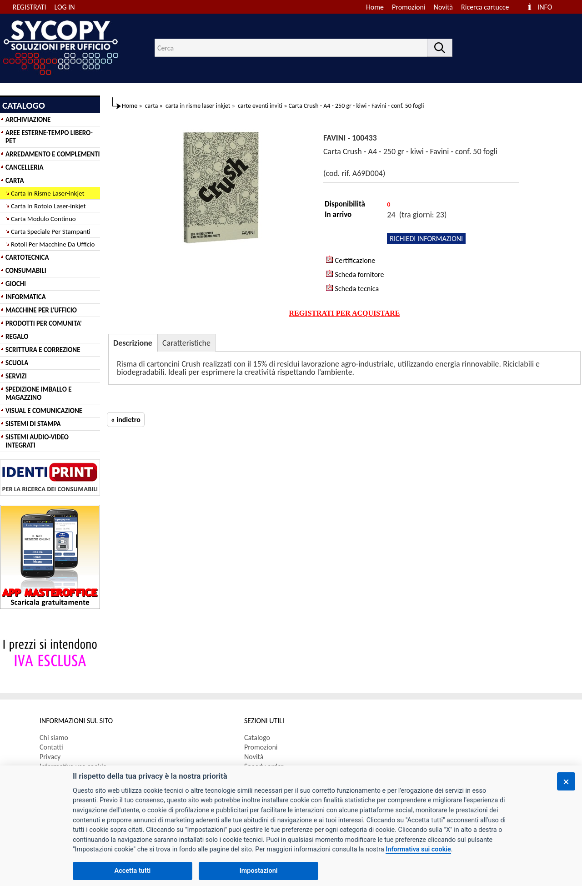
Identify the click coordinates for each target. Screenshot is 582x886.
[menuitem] (489, 7)
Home (375, 7)
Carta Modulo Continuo (43, 219)
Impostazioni (259, 871)
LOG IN (65, 7)
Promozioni (409, 7)
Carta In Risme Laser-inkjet (48, 193)
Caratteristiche (186, 343)
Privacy (50, 756)
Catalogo (257, 737)
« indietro (125, 419)
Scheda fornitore (355, 274)
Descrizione (132, 343)
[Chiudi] (566, 781)
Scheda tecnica (352, 288)
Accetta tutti (133, 871)
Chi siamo (54, 737)
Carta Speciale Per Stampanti (50, 231)
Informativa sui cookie (418, 849)
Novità (443, 7)
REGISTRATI (29, 7)
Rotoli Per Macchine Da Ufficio (53, 244)
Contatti (51, 747)
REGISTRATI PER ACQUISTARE (344, 313)
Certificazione (350, 260)
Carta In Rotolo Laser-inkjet (48, 206)
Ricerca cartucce (485, 7)
